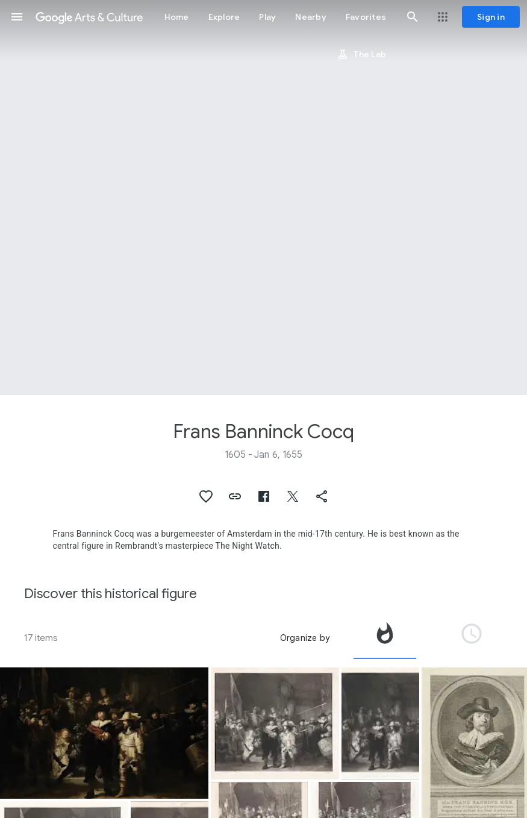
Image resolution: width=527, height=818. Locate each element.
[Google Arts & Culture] (89, 17)
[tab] (385, 638)
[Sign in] (491, 17)
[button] (16, 16)
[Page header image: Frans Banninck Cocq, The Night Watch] (263, 197)
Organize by (304, 637)
